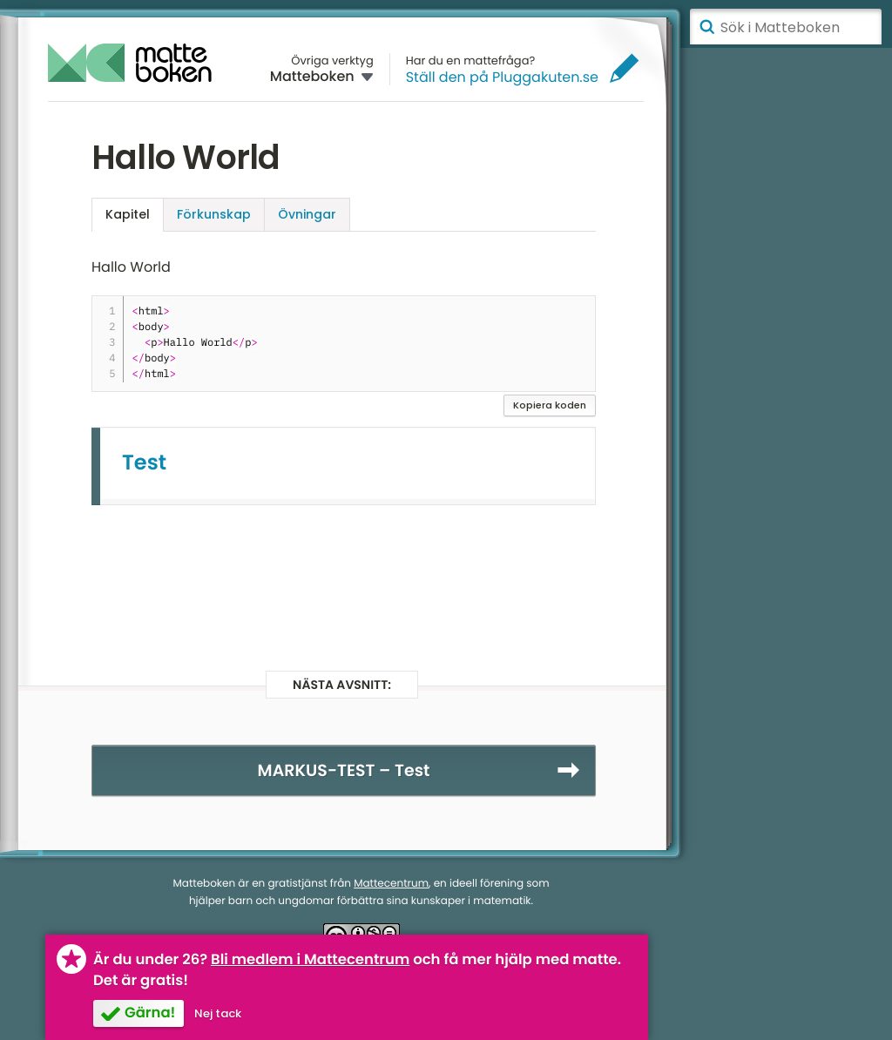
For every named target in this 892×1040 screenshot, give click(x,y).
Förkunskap (214, 214)
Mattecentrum (391, 883)
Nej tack (217, 1013)
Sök (706, 27)
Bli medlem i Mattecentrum (310, 959)
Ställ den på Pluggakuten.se (502, 77)
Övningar (307, 214)
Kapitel (127, 214)
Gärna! (150, 1013)
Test (144, 463)
